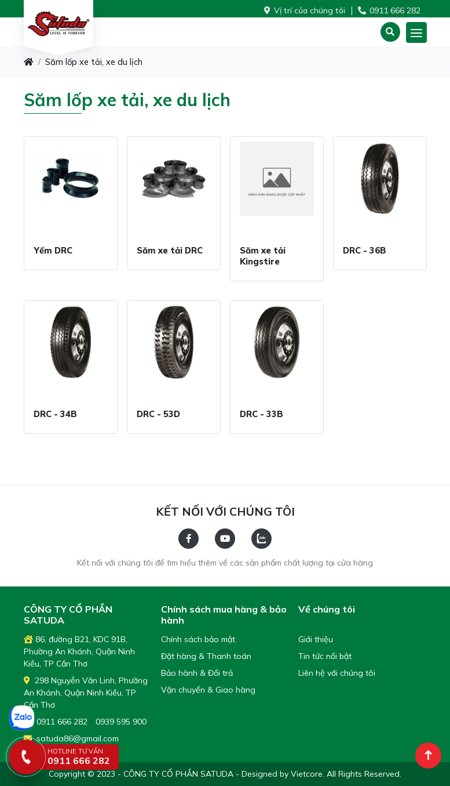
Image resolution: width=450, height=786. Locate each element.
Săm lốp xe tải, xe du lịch (93, 61)
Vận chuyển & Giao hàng (208, 689)
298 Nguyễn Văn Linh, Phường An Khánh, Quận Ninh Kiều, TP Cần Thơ (86, 692)
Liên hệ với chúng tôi (336, 673)
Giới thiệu (315, 639)
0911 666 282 (389, 10)
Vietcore (307, 774)
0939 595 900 (121, 721)
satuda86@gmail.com (71, 738)
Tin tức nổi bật (325, 656)
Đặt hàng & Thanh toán (206, 656)
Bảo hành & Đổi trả (197, 673)
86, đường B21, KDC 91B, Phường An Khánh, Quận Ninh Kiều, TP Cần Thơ (79, 651)
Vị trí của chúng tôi (304, 10)
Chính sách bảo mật (198, 639)
